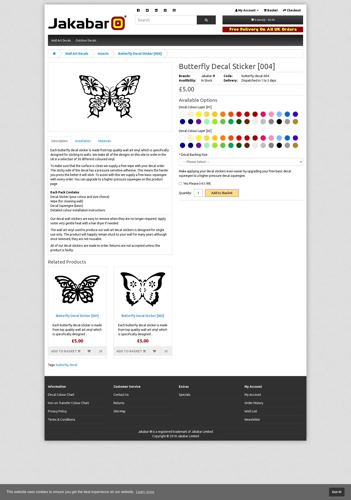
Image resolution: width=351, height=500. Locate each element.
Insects (103, 53)
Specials (184, 394)
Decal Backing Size (194, 154)
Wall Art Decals (61, 40)
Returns (118, 403)
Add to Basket (222, 193)
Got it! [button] (336, 492)
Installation (83, 141)
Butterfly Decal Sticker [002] (142, 316)
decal (73, 365)
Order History (253, 403)
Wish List (250, 411)
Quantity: (185, 193)
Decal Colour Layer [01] (195, 107)
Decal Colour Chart (61, 394)
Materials (104, 141)
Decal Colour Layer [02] (195, 131)
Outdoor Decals (86, 40)
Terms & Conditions (61, 419)
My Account (252, 394)
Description (59, 141)
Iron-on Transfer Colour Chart (68, 403)
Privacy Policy (57, 411)
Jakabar (143, 431)
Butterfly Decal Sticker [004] (140, 53)
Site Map (119, 411)
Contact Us (121, 394)
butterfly (62, 365)
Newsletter (252, 419)
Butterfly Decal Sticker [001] (77, 316)
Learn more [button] (145, 492)
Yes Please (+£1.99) (195, 183)
